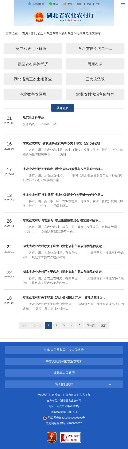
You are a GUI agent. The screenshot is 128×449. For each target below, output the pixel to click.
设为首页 (71, 394)
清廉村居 (95, 64)
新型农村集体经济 (33, 64)
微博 (67, 4)
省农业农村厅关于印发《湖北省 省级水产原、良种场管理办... (64, 297)
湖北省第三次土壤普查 (33, 79)
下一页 (91, 325)
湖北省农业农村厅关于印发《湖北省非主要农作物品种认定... (63, 246)
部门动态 (37, 33)
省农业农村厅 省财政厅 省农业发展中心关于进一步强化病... (63, 194)
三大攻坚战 (95, 79)
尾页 (104, 325)
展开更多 (62, 108)
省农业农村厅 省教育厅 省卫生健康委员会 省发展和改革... (62, 220)
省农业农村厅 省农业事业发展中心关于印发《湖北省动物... (63, 143)
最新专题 (67, 33)
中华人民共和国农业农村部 (64, 361)
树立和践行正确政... (33, 48)
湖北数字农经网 (33, 94)
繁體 (79, 4)
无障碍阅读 (36, 4)
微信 (53, 4)
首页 (25, 33)
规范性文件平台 (33, 117)
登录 (89, 4)
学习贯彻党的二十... (95, 48)
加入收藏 (85, 394)
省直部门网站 (64, 384)
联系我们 (57, 394)
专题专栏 (52, 33)
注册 (98, 4)
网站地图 (43, 394)
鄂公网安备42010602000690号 (64, 417)
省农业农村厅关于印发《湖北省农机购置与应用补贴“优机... (63, 169)
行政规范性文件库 (88, 33)
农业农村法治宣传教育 (95, 94)
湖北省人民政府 (64, 372)
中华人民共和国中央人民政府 (64, 350)
